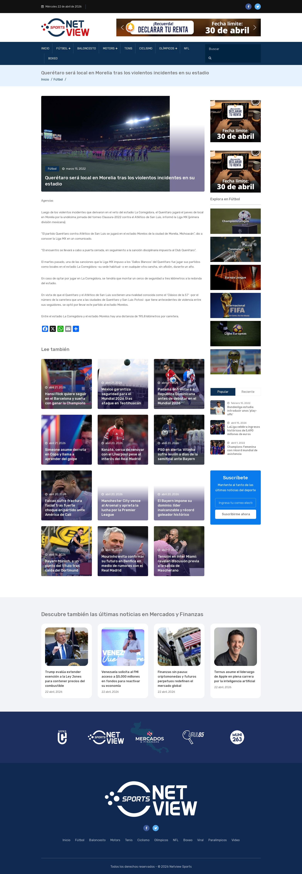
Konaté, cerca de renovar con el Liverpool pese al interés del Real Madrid (123, 454)
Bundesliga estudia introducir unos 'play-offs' (242, 410)
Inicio (45, 48)
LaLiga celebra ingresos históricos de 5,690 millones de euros (243, 430)
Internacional (235, 305)
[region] (235, 121)
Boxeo (53, 58)
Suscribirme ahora (236, 514)
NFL (186, 48)
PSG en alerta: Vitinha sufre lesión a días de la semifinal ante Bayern (178, 454)
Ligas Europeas (236, 333)
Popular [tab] (222, 392)
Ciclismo (145, 48)
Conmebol (235, 249)
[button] (188, 27)
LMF (235, 361)
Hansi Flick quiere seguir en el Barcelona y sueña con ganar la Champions (65, 398)
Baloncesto (86, 48)
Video (236, 840)
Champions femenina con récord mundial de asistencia (242, 450)
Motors (109, 48)
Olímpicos (166, 48)
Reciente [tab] (248, 392)
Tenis (128, 48)
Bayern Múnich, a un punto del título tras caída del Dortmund (62, 565)
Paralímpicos (217, 840)
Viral (200, 840)
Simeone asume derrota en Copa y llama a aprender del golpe (65, 454)
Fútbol (62, 48)
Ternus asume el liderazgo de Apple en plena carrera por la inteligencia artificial (234, 676)
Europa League (235, 277)
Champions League (235, 221)
